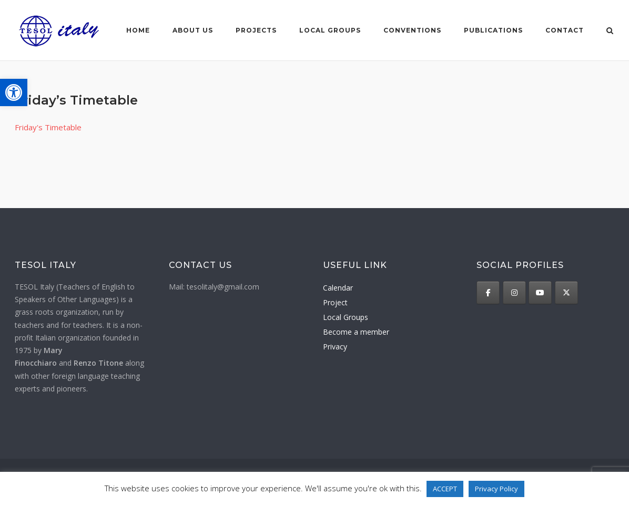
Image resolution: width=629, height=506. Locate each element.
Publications (493, 30)
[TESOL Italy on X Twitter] (566, 292)
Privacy (335, 347)
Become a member (356, 332)
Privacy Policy (496, 488)
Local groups (330, 30)
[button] (13, 92)
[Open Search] (609, 31)
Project (335, 302)
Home (138, 30)
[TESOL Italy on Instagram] (514, 292)
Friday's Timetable (48, 127)
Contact (564, 30)
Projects (256, 30)
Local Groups (345, 317)
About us (193, 30)
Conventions (412, 30)
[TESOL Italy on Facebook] (488, 292)
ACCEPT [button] (445, 488)
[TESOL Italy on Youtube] (540, 292)
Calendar (338, 288)
